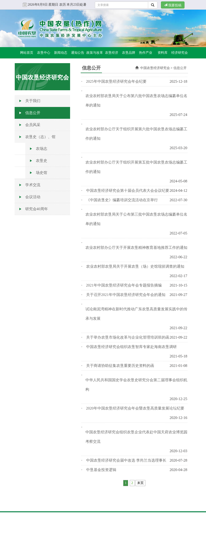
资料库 (163, 52)
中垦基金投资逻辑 (101, 470)
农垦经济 (111, 52)
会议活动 (32, 197)
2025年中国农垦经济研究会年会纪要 (116, 81)
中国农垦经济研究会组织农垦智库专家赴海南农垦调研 (131, 347)
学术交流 (32, 185)
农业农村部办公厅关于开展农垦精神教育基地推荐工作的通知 (136, 248)
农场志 (41, 149)
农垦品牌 (128, 52)
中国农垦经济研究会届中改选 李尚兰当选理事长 (126, 460)
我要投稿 (172, 5)
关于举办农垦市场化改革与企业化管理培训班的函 (127, 337)
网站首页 (26, 52)
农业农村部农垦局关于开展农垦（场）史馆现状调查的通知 (135, 266)
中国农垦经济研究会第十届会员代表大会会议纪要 (127, 191)
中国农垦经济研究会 (155, 68)
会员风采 (32, 125)
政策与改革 (94, 52)
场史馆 (41, 173)
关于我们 (32, 101)
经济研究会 (179, 52)
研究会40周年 (36, 209)
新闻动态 (60, 52)
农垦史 (41, 161)
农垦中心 (43, 52)
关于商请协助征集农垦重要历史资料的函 (120, 366)
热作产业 (145, 52)
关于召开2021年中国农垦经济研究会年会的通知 (125, 295)
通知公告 (77, 52)
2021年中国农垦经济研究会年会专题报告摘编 (124, 285)
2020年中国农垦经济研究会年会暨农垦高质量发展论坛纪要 (135, 408)
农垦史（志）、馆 (40, 137)
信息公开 (32, 113)
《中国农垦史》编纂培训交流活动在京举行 (122, 200)
